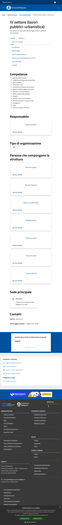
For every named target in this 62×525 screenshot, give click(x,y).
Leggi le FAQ (37, 471)
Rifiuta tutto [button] (37, 518)
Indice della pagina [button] (17, 42)
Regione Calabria (7, 2)
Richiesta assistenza (39, 474)
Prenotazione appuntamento (42, 465)
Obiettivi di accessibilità (10, 504)
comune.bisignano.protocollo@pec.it (14, 479)
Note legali (7, 498)
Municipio (19, 299)
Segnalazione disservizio (41, 468)
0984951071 (19, 319)
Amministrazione (12, 15)
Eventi (36, 457)
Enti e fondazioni (8, 423)
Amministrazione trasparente (12, 490)
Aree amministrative (25, 15)
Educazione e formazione (11, 440)
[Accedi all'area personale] (55, 2)
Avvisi (35, 446)
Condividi (13, 38)
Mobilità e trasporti (39, 423)
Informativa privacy (9, 495)
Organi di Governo (9, 415)
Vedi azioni (22, 38)
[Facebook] (48, 406)
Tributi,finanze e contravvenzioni (13, 443)
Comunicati (37, 443)
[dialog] (31, 515)
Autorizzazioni (8, 449)
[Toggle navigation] (3, 8)
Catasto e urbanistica (40, 420)
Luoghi (36, 454)
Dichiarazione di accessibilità (12, 501)
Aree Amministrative (9, 417)
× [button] (60, 507)
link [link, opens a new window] (47, 515)
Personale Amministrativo (11, 429)
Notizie (36, 440)
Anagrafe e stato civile (40, 415)
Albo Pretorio (7, 493)
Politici (6, 426)
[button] (31, 522)
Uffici (5, 420)
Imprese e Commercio (40, 417)
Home (3, 15)
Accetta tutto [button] (25, 518)
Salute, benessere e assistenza (12, 446)
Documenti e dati (8, 432)
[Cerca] (59, 8)
